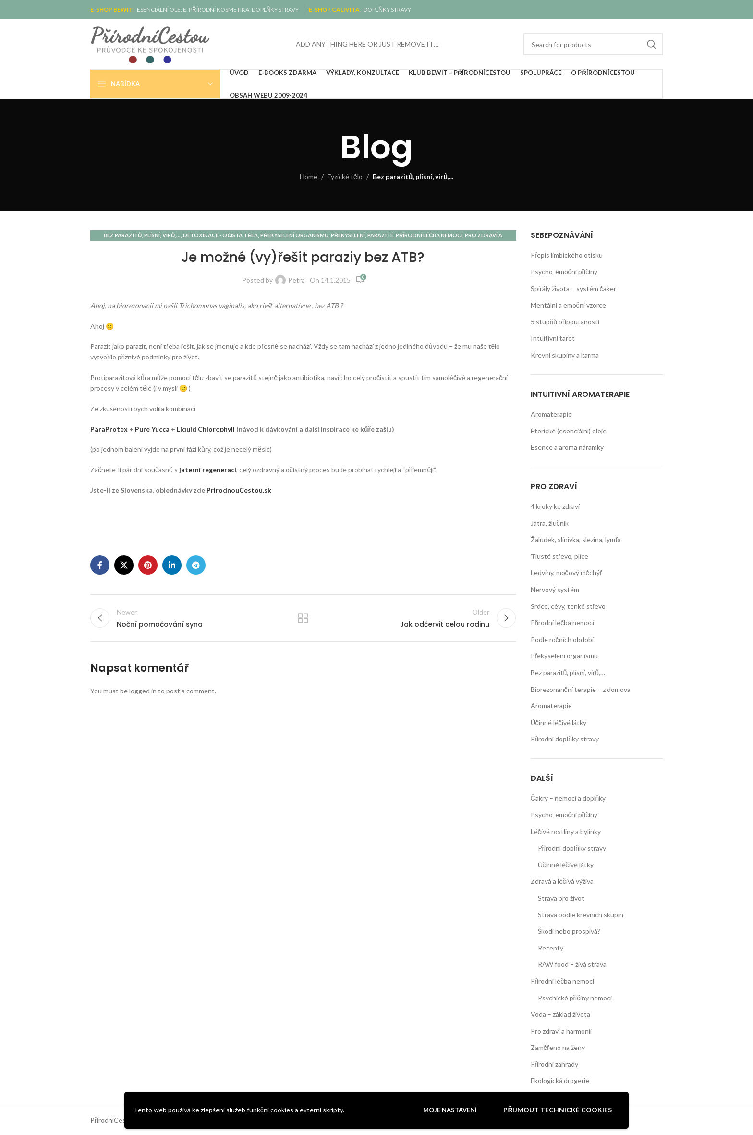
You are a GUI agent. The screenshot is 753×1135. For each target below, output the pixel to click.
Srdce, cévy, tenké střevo (568, 606)
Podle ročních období (562, 639)
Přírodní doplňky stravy (565, 739)
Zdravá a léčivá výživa (562, 881)
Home (308, 177)
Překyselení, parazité (362, 235)
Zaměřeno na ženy (558, 1047)
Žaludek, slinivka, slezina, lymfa (576, 539)
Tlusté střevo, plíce (560, 556)
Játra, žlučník (550, 523)
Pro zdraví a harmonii (561, 1031)
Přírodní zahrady (555, 1064)
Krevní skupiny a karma (565, 355)
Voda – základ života (560, 1014)
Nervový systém (555, 589)
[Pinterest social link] (148, 565)
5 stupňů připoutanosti (565, 322)
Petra (296, 280)
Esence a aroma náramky (567, 447)
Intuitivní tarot (553, 338)
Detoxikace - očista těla (220, 235)
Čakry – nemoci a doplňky (568, 798)
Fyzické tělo (345, 177)
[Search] (593, 44)
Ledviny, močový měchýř (566, 572)
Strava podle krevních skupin (580, 915)
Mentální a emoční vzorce (568, 305)
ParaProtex (109, 429)
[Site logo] (150, 43)
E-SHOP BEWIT (112, 9)
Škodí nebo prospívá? (569, 931)
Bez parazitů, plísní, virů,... (413, 177)
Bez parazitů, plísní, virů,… (568, 672)
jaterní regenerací (207, 470)
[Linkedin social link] (172, 565)
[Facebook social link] (99, 565)
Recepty (550, 948)
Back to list (303, 618)
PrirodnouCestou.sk (238, 490)
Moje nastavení (450, 1110)
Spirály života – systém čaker (573, 288)
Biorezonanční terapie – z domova (581, 689)
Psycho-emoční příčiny (564, 272)
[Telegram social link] (196, 565)
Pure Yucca (152, 429)
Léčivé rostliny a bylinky (566, 831)
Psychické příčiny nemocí (575, 998)
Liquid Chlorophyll (206, 429)
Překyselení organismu (294, 235)
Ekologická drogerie (560, 1080)
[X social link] (124, 565)
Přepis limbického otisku (567, 255)
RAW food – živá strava (572, 964)
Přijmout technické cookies (557, 1110)
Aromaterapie (551, 414)
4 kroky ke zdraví (555, 506)
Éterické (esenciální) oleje (569, 431)
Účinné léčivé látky (558, 722)
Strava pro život (561, 898)
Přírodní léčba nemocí (429, 235)
